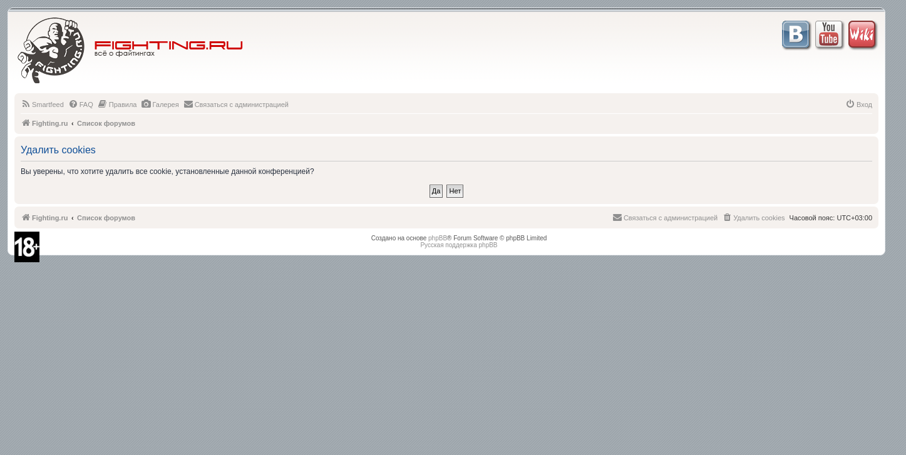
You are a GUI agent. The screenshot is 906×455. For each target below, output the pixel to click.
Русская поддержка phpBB (458, 245)
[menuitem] (42, 104)
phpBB (437, 238)
